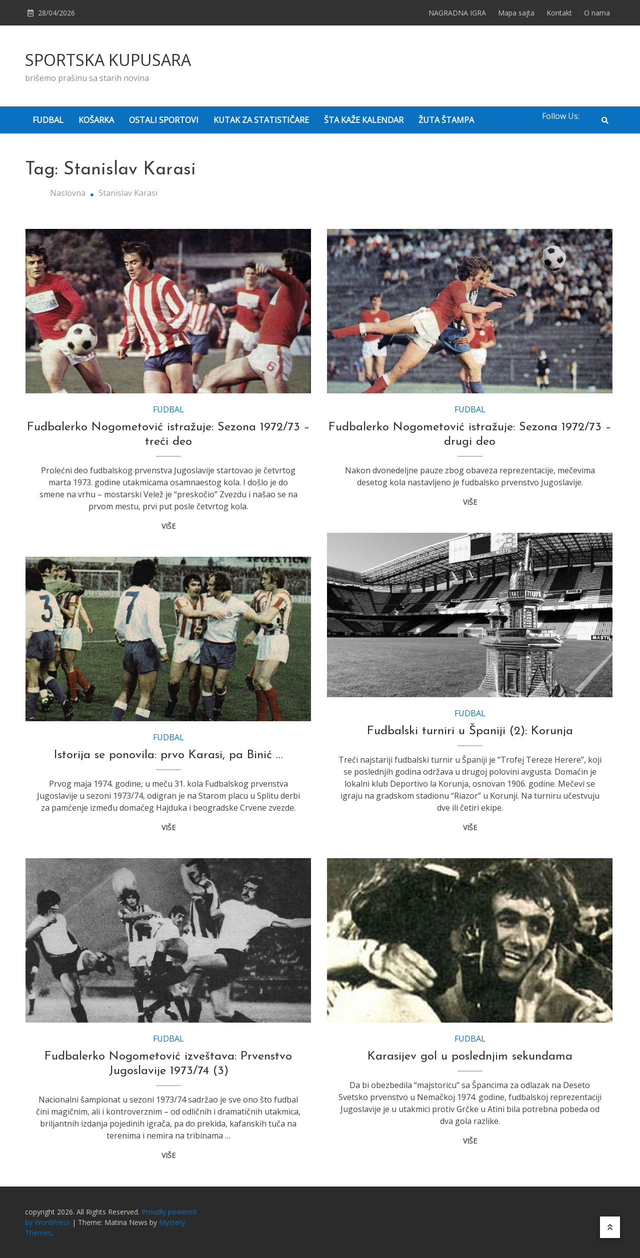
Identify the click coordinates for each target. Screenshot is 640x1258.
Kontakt (559, 12)
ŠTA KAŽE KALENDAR (364, 119)
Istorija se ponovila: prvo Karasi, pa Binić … (168, 755)
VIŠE (169, 526)
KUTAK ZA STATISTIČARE (261, 119)
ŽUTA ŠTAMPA (446, 119)
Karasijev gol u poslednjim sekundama (470, 1057)
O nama (597, 12)
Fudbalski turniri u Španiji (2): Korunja (470, 731)
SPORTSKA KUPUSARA (108, 59)
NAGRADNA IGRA (457, 12)
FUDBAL (48, 119)
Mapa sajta (516, 12)
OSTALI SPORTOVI (163, 119)
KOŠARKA (96, 119)
